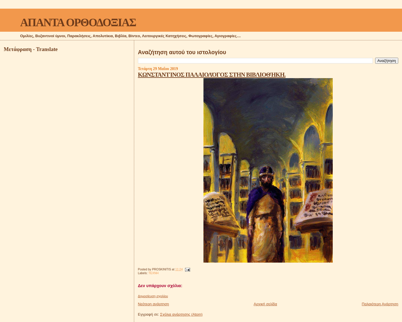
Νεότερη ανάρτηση (153, 304)
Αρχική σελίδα (265, 304)
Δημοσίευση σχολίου (153, 296)
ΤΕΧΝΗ (153, 273)
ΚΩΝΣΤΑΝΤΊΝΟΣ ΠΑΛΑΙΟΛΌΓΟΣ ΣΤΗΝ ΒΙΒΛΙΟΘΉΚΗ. (212, 74)
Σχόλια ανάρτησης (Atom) (181, 314)
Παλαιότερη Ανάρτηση (380, 304)
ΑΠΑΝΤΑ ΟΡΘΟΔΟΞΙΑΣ (78, 22)
